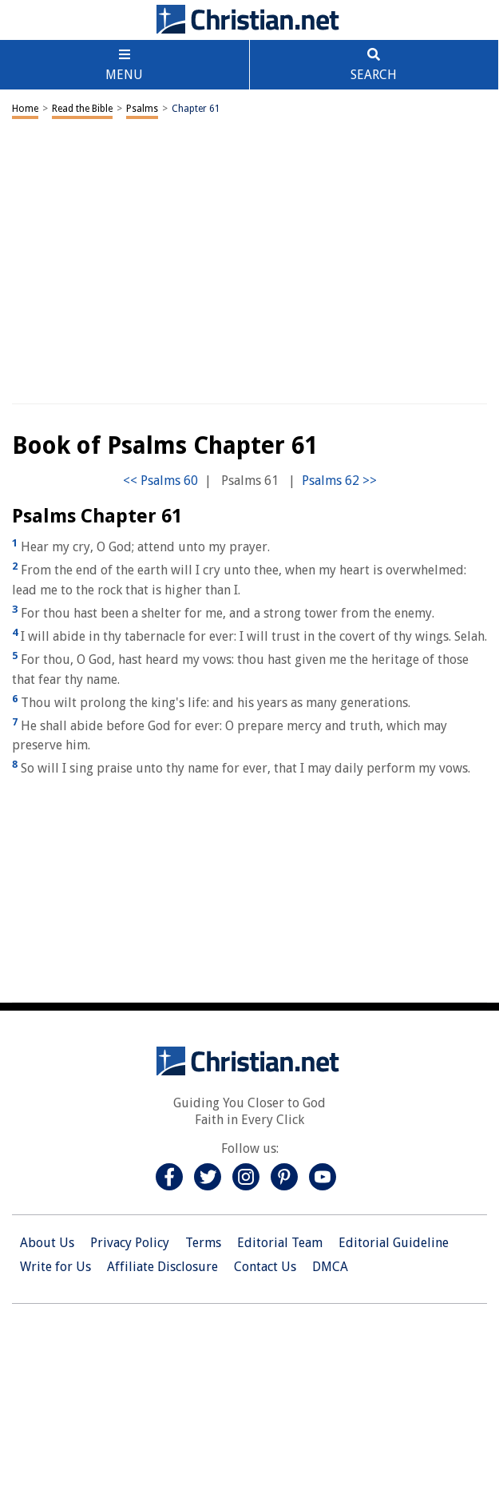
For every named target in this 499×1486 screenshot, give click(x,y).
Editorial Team (280, 1242)
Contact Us (265, 1266)
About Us (47, 1242)
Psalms (142, 108)
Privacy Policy (129, 1242)
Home (25, 108)
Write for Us (55, 1266)
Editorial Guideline (394, 1242)
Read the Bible (82, 108)
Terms (203, 1242)
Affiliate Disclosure (162, 1266)
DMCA (330, 1266)
